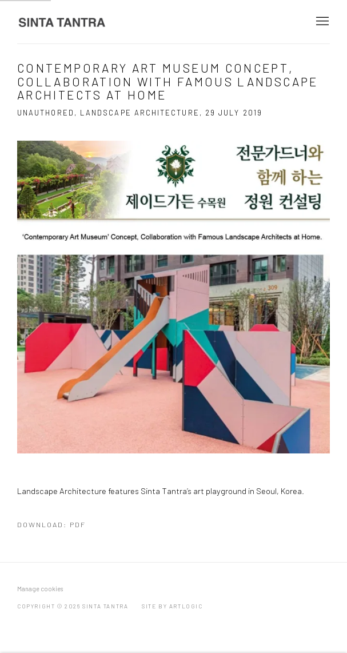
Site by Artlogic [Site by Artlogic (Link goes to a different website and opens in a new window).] (172, 606)
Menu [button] (321, 21)
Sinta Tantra (63, 22)
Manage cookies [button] (40, 588)
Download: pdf (51, 524)
